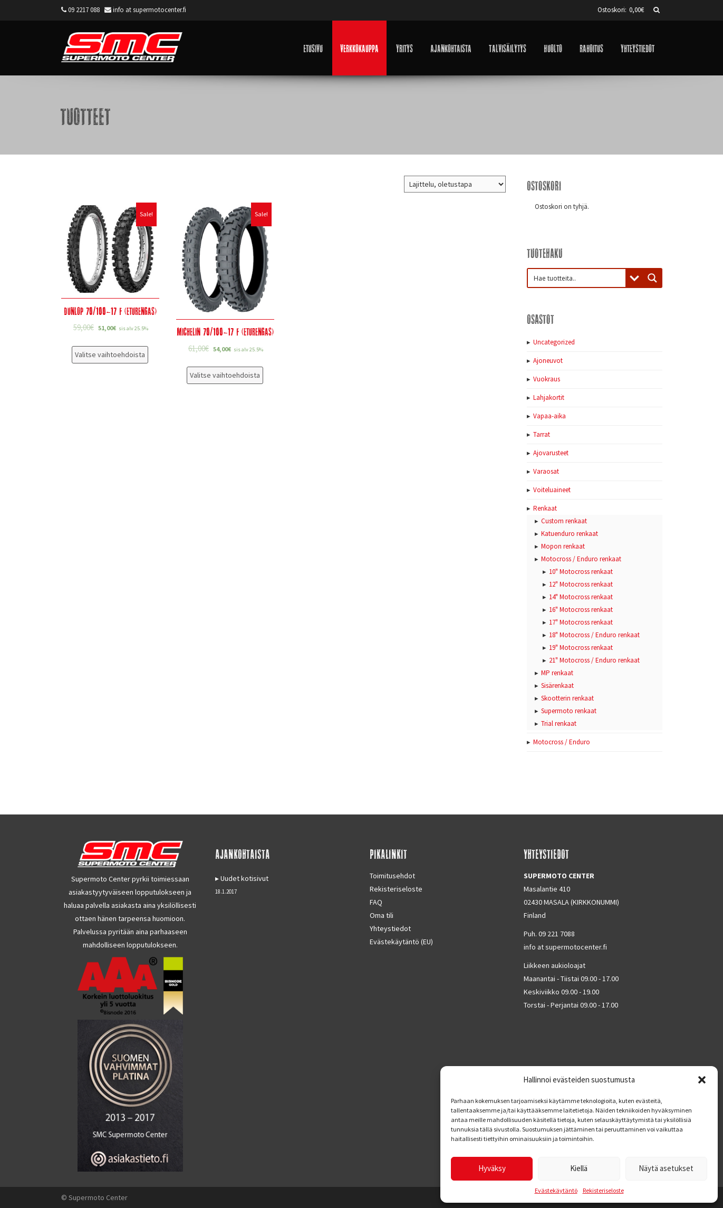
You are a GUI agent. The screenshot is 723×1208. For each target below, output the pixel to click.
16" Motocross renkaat (581, 609)
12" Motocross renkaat (581, 584)
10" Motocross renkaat (581, 571)
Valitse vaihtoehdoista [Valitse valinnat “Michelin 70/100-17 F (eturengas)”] (225, 375)
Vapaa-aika (549, 415)
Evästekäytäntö (556, 1190)
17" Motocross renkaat (581, 622)
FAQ (376, 902)
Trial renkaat (558, 723)
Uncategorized (554, 342)
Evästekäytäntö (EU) (401, 941)
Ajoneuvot (548, 360)
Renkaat (545, 508)
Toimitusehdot (392, 875)
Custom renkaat (564, 520)
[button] (702, 1080)
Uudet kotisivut (244, 878)
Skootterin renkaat (567, 698)
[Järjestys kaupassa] (455, 184)
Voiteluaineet (552, 489)
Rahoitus (591, 47)
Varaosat (546, 471)
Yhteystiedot (637, 47)
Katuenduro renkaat (569, 533)
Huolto (553, 47)
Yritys (404, 47)
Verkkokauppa (359, 47)
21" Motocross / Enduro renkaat (594, 660)
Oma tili (381, 915)
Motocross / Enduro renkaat (581, 558)
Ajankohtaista (450, 47)
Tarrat (541, 434)
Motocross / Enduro (561, 741)
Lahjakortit (548, 397)
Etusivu (313, 47)
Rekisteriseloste (603, 1190)
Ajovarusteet (550, 452)
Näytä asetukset (666, 1168)
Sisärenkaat (557, 685)
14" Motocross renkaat (581, 596)
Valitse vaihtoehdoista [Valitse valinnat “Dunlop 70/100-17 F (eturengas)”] (110, 354)
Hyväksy (492, 1168)
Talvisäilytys (507, 47)
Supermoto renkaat (568, 710)
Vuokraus (546, 379)
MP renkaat (557, 672)
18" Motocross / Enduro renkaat (594, 634)
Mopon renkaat (563, 546)
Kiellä (578, 1168)
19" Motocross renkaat (581, 647)
